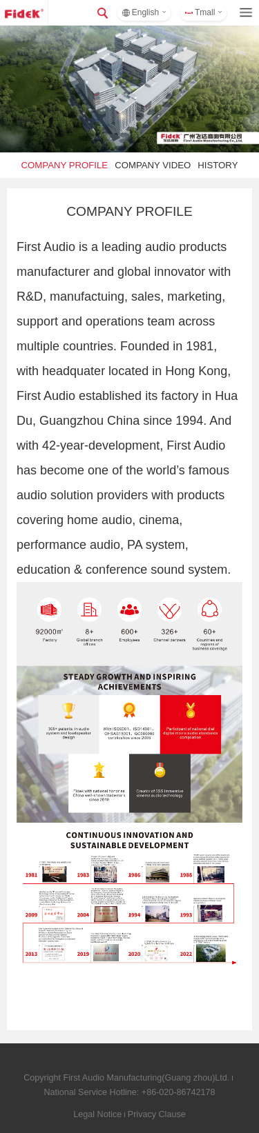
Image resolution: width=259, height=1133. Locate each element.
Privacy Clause (157, 1114)
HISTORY (218, 165)
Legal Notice (97, 1114)
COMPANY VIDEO (153, 165)
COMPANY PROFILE (64, 165)
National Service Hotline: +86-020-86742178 (129, 1092)
